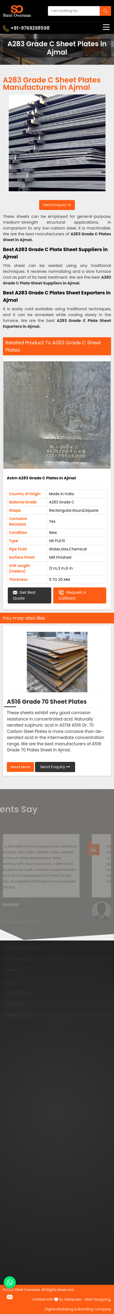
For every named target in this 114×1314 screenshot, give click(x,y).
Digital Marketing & (61, 1309)
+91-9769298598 (26, 28)
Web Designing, (98, 1299)
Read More (20, 766)
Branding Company (94, 1309)
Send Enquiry (57, 204)
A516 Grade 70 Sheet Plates (47, 702)
